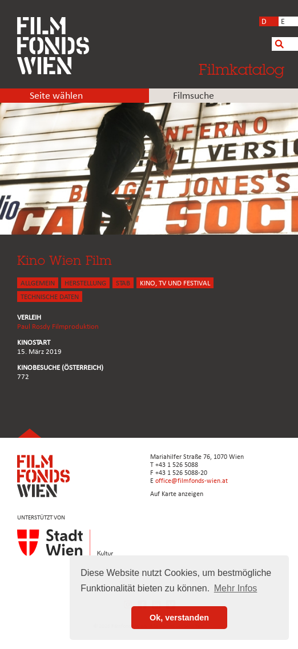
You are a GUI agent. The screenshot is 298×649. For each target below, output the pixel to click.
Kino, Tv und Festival (175, 283)
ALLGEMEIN (38, 283)
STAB (123, 283)
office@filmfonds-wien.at (191, 481)
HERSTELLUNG (85, 283)
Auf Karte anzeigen (176, 494)
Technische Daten (50, 297)
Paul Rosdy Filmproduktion (58, 326)
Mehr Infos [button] (235, 588)
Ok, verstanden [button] (179, 617)
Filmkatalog (241, 69)
